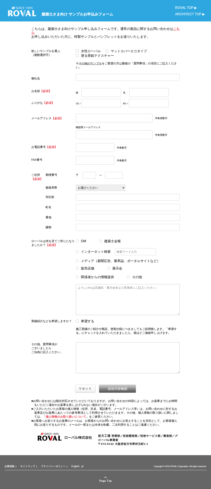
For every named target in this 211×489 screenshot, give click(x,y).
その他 (134, 277)
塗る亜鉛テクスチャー (95, 55)
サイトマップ (27, 466)
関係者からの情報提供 (95, 277)
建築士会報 (110, 241)
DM (81, 241)
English (75, 466)
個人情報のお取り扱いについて (66, 416)
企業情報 (9, 466)
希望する (85, 321)
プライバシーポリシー (53, 466)
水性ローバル (88, 51)
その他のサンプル (90, 63)
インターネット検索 (116, 251)
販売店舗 (85, 268)
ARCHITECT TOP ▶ (190, 14)
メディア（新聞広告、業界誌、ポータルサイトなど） (118, 261)
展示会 (114, 268)
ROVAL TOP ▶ (186, 7)
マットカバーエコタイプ (126, 51)
